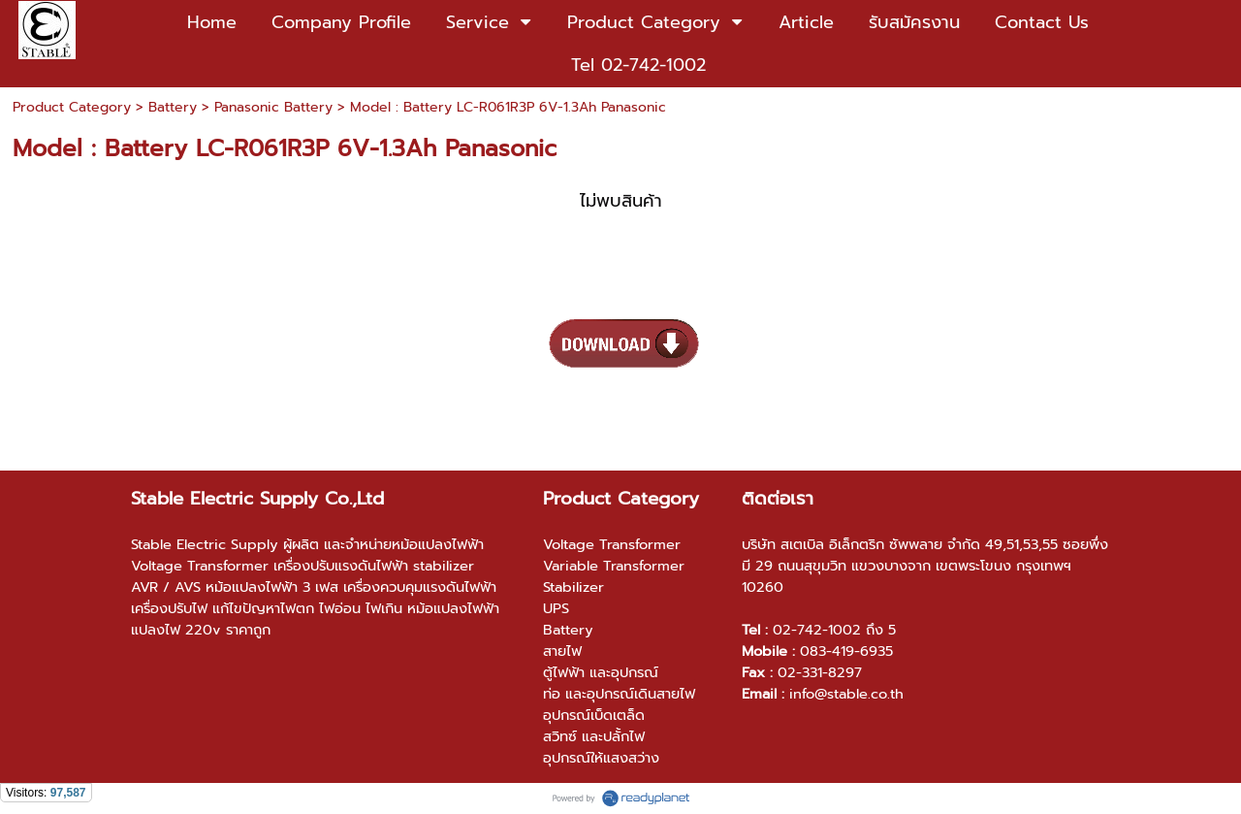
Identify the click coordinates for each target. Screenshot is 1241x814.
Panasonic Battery (273, 107)
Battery (172, 107)
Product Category (72, 107)
